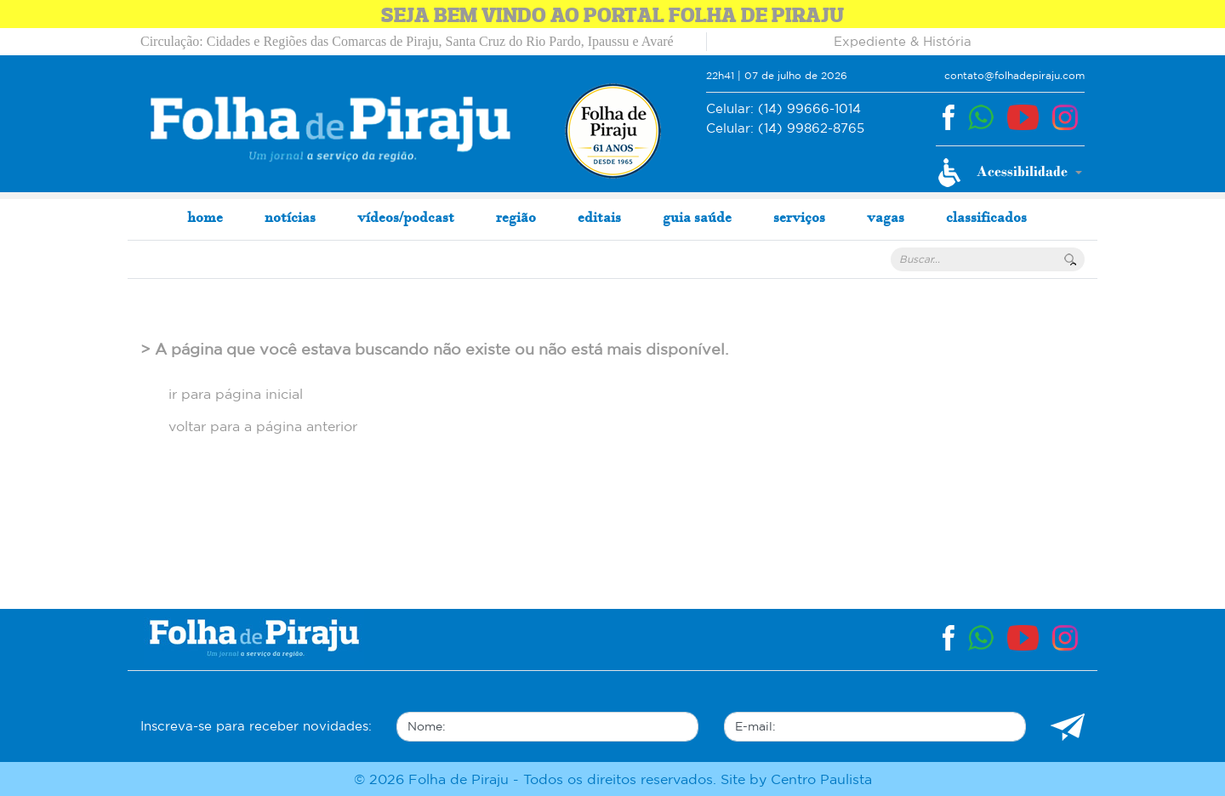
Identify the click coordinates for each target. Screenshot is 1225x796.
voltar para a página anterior (262, 426)
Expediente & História (902, 41)
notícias (290, 217)
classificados (986, 217)
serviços (799, 217)
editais (599, 217)
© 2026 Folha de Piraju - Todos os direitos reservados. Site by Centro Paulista (613, 779)
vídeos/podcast (405, 217)
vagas (885, 217)
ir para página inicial (235, 393)
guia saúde (697, 217)
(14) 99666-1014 (783, 109)
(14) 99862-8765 (785, 129)
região (516, 217)
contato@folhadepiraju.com (1014, 75)
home (205, 217)
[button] (1010, 172)
